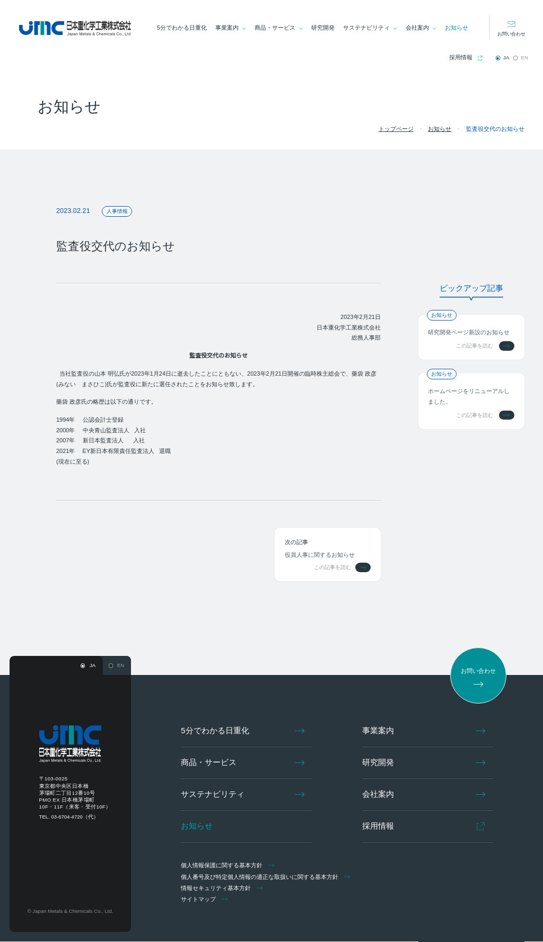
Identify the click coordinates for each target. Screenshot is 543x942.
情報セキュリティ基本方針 (223, 888)
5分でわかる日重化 (182, 27)
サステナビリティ (367, 27)
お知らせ (456, 27)
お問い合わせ (511, 33)
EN (524, 57)
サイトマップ (206, 899)
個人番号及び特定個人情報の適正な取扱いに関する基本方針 (267, 877)
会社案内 (417, 27)
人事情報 (115, 211)
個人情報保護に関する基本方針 (229, 865)
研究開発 (323, 27)
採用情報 (460, 57)
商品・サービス (275, 27)
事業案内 (227, 27)
